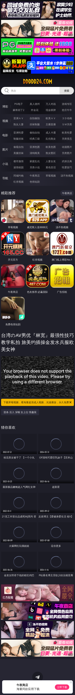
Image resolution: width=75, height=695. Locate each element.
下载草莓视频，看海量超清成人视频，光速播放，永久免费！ (37, 402)
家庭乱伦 (35, 161)
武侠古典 (67, 161)
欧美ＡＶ (51, 118)
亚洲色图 (35, 147)
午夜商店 (35, 175)
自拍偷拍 (35, 118)
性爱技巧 (67, 167)
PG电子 (18, 104)
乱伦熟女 (51, 138)
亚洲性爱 (18, 132)
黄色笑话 (51, 167)
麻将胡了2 (18, 110)
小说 (5, 164)
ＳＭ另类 (67, 124)
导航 (5, 178)
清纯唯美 (35, 153)
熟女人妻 (18, 124)
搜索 (66, 90)
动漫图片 (67, 147)
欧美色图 (51, 147)
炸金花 (34, 110)
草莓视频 (51, 175)
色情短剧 (35, 181)
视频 (5, 121)
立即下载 (62, 687)
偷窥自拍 (18, 147)
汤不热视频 (67, 175)
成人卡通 (51, 132)
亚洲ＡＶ (18, 118)
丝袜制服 (35, 124)
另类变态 (67, 138)
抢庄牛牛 (67, 110)
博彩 (5, 106)
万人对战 (51, 104)
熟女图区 (51, 153)
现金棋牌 (51, 110)
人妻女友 (51, 161)
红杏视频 (18, 181)
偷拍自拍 (35, 132)
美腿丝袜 (18, 153)
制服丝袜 (18, 138)
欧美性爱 (67, 132)
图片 (5, 149)
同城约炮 (18, 175)
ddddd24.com (37, 81)
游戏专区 (67, 104)
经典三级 (35, 138)
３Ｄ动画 (67, 118)
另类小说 (35, 167)
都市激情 (18, 161)
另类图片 (67, 153)
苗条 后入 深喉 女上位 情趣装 (20, 412)
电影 (5, 135)
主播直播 (51, 124)
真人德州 (35, 104)
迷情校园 (18, 167)
